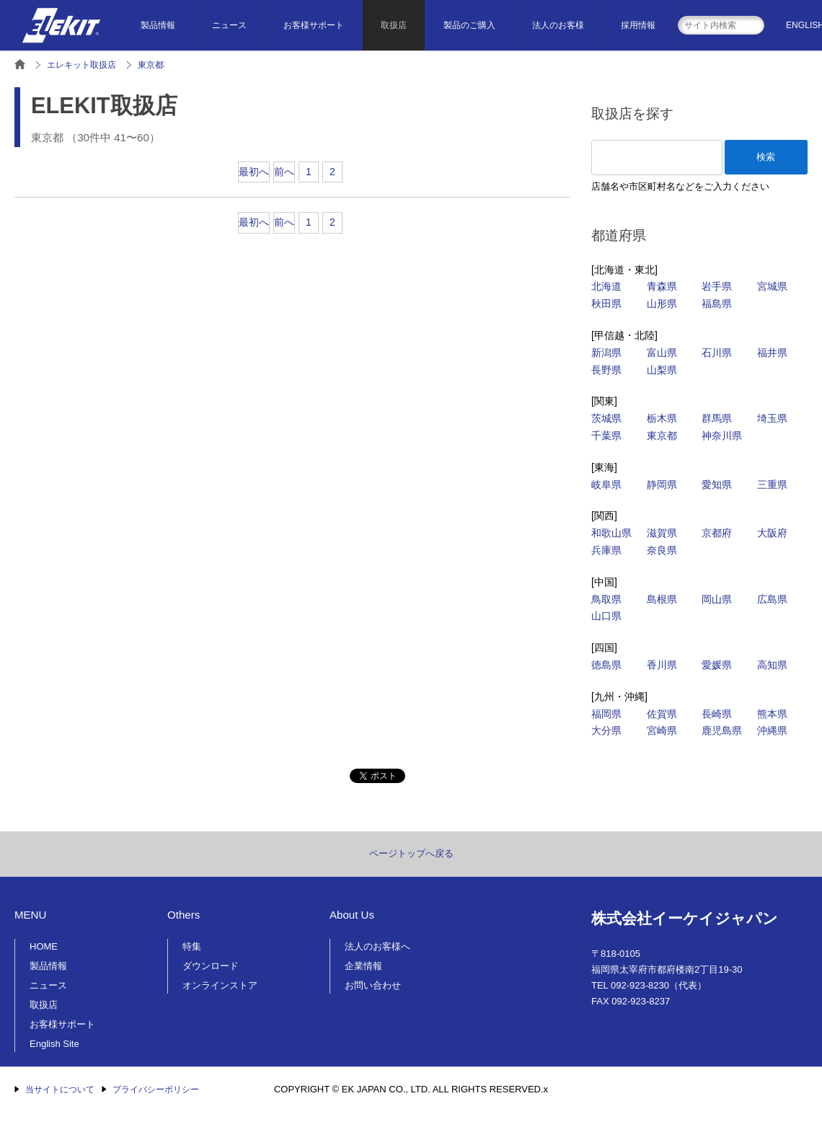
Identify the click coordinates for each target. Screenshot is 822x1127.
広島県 (772, 599)
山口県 (606, 616)
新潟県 (606, 352)
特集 (191, 946)
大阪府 (772, 533)
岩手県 (717, 286)
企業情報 (363, 965)
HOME (44, 946)
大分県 (606, 730)
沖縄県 (772, 730)
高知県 (772, 665)
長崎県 (717, 714)
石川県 (717, 352)
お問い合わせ (373, 985)
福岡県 (606, 714)
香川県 (662, 665)
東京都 (662, 435)
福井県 (772, 352)
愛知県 (717, 484)
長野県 (606, 370)
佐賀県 (662, 714)
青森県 (662, 286)
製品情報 (158, 25)
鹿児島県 (722, 730)
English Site (54, 1043)
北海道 (606, 286)
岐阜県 (606, 484)
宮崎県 (662, 730)
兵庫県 (606, 550)
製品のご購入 (469, 25)
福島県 (717, 303)
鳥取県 (606, 599)
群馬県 (717, 418)
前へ (284, 171)
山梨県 (662, 370)
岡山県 (717, 599)
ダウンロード (210, 965)
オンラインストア (219, 985)
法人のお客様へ (377, 946)
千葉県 (606, 435)
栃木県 (662, 418)
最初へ (254, 171)
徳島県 (606, 665)
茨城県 (606, 418)
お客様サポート (313, 25)
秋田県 (606, 303)
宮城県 (772, 286)
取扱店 (394, 25)
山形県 (662, 303)
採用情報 (638, 25)
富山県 (662, 352)
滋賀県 (662, 533)
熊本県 (772, 714)
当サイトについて (59, 1089)
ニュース (229, 25)
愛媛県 (717, 665)
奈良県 (662, 550)
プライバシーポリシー (155, 1089)
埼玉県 (772, 418)
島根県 (662, 599)
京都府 (717, 533)
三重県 (772, 484)
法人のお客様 (558, 25)
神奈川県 (722, 435)
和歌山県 (611, 533)
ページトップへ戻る (411, 853)
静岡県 (662, 484)
